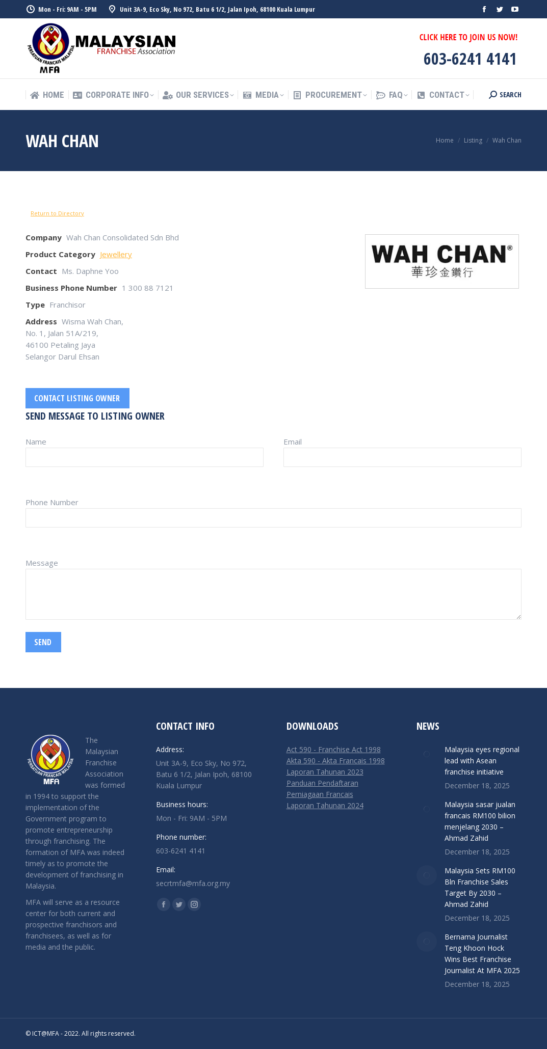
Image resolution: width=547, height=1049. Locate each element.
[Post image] (426, 754)
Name (35, 441)
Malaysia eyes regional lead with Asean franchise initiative (482, 760)
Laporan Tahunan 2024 (324, 805)
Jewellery (116, 254)
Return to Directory (57, 213)
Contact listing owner (77, 398)
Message (41, 563)
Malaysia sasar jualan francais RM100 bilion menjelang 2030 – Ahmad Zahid (480, 821)
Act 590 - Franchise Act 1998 (333, 749)
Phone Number (52, 502)
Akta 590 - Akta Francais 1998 (335, 760)
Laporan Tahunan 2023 (324, 772)
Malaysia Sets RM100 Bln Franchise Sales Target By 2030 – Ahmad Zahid (480, 887)
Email (292, 441)
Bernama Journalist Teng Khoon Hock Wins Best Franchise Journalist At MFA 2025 (482, 953)
